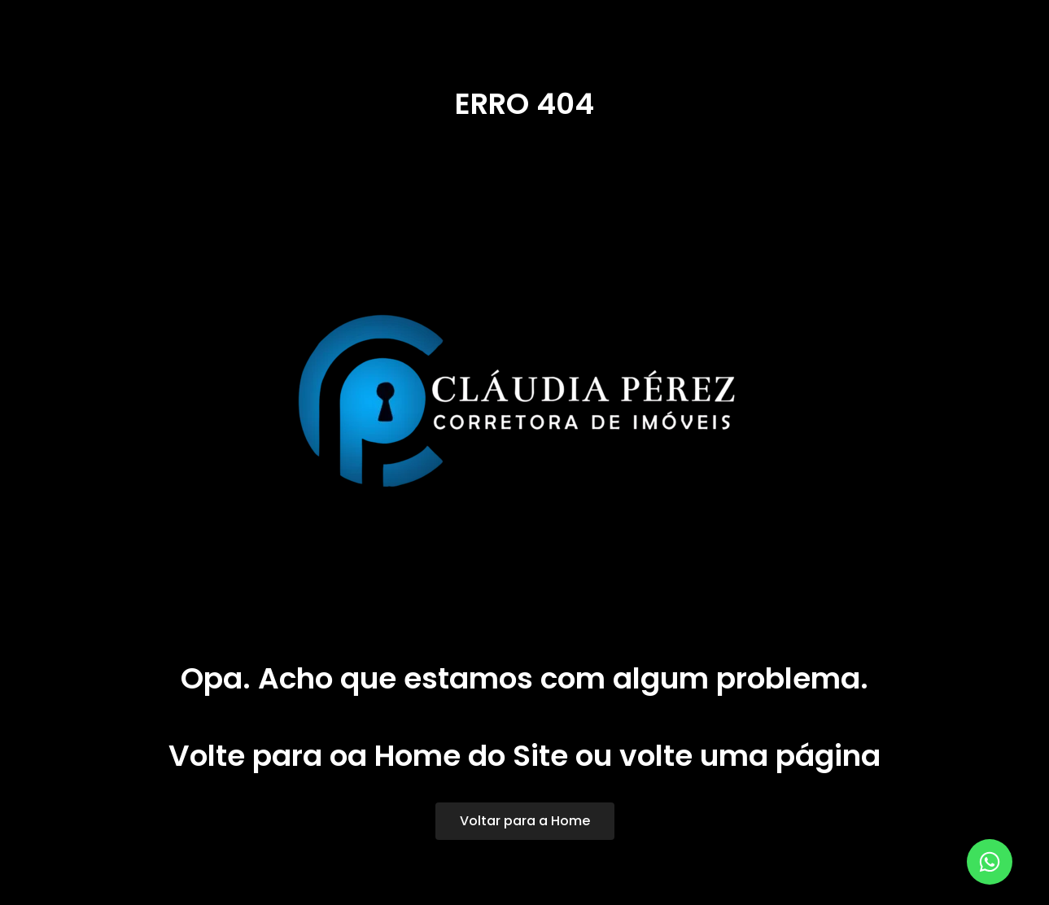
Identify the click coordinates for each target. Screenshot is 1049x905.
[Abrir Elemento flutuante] (989, 862)
